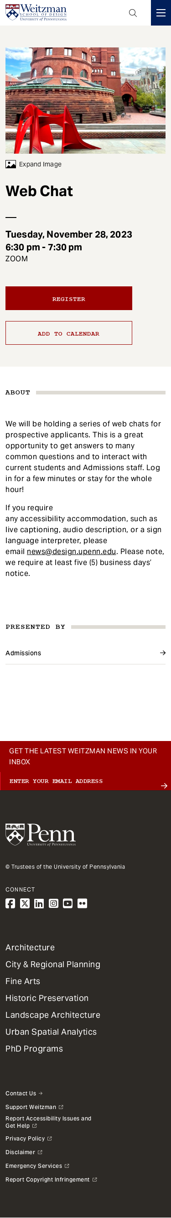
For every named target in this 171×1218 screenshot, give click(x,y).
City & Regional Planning (52, 964)
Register (68, 299)
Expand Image (33, 164)
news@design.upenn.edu (71, 551)
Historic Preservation (47, 998)
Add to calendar (68, 333)
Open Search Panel (133, 13)
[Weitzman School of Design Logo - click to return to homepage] (36, 13)
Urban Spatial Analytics (51, 1031)
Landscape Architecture (52, 1015)
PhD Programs (34, 1048)
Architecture (30, 947)
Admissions (23, 653)
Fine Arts (23, 981)
